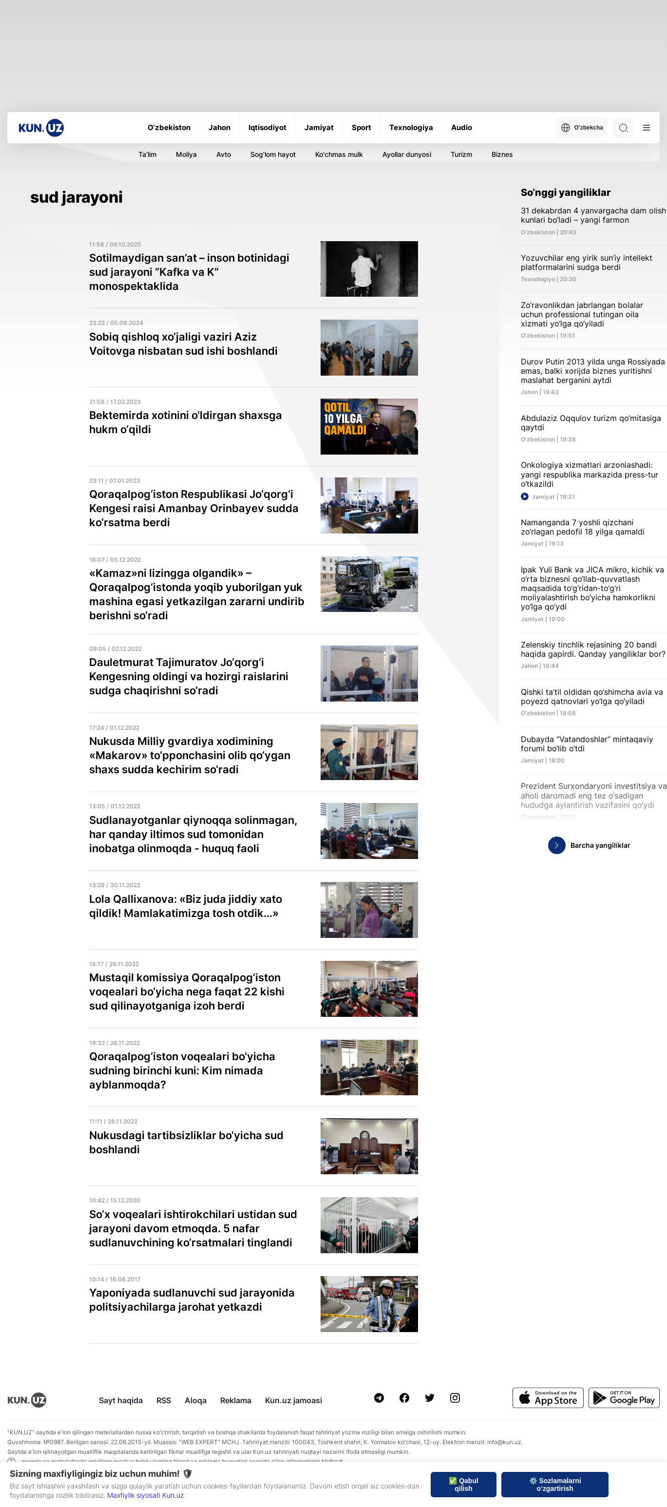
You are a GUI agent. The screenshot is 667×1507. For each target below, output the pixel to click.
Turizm (461, 154)
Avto (223, 154)
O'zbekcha (582, 128)
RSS (163, 1400)
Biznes (502, 154)
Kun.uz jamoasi (293, 1400)
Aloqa (196, 1400)
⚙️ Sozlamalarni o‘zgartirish (555, 1484)
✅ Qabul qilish (463, 1484)
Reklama (235, 1400)
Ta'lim (147, 154)
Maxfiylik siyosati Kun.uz (145, 1495)
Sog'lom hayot (273, 154)
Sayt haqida (121, 1400)
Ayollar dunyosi (406, 154)
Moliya (186, 154)
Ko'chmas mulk (339, 154)
